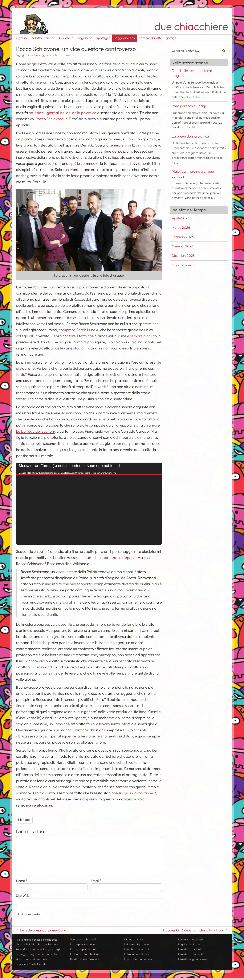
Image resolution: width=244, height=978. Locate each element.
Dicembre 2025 (183, 255)
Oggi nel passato (184, 265)
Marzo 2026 (181, 227)
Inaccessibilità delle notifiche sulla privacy (193, 930)
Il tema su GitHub (134, 939)
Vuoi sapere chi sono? (83, 939)
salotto (37, 38)
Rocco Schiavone (49, 118)
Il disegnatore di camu (137, 954)
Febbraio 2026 (183, 237)
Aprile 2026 (180, 218)
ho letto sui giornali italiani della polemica (62, 112)
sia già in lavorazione (136, 792)
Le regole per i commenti (85, 949)
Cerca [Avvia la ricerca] (222, 50)
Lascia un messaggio (190, 939)
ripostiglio (103, 38)
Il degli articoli (189, 949)
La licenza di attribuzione (84, 954)
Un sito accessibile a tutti (84, 959)
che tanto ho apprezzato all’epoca (107, 557)
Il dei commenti (190, 954)
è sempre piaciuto (142, 335)
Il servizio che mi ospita (137, 949)
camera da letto (150, 38)
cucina (50, 38)
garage (171, 38)
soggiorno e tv (124, 38)
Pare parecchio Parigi (189, 106)
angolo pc (84, 38)
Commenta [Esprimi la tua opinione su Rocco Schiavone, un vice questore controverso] (67, 55)
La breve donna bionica (190, 136)
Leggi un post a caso (190, 944)
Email (96, 880)
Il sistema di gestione (136, 944)
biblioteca (66, 38)
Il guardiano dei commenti (139, 959)
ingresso (22, 38)
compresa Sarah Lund (77, 329)
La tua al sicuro (83, 944)
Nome (21, 880)
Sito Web (22, 895)
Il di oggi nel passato (193, 959)
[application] (89, 504)
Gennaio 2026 (182, 246)
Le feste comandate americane (43, 930)
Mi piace (24, 819)
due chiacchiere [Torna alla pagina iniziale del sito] (191, 26)
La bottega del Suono (34, 431)
